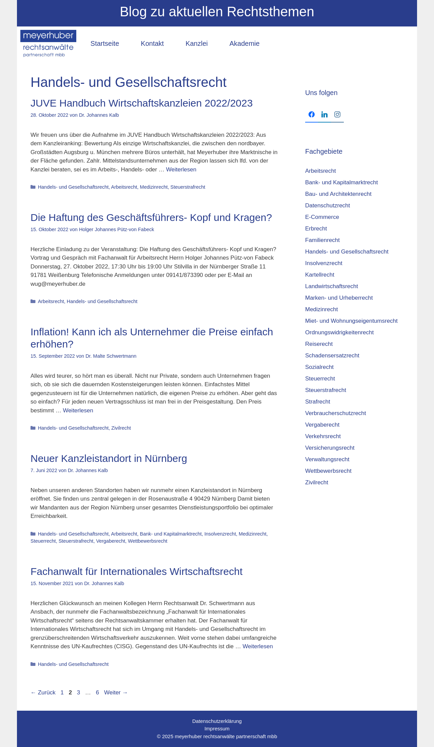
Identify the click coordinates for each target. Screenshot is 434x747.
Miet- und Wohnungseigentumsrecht (351, 321)
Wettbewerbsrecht (147, 541)
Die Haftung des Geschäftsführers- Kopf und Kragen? (151, 217)
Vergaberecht (110, 541)
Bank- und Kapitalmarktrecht (171, 534)
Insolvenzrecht (220, 534)
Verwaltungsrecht (327, 459)
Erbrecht (316, 228)
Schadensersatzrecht (332, 355)
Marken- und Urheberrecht (339, 298)
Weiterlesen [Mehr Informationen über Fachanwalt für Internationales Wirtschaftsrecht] (258, 646)
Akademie (245, 43)
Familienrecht (322, 240)
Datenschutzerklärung (217, 721)
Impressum (217, 728)
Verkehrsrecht (323, 436)
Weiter (116, 692)
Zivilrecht (121, 428)
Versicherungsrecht (330, 448)
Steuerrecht (43, 541)
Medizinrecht (154, 187)
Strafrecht (317, 401)
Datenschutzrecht (327, 205)
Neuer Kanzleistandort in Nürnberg (109, 458)
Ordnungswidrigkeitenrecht (339, 332)
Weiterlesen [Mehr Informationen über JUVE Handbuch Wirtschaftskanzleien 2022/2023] (181, 169)
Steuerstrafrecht (188, 187)
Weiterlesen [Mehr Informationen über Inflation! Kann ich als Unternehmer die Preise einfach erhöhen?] (78, 410)
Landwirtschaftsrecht (331, 286)
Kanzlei (196, 43)
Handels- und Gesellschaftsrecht (73, 187)
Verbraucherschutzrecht (335, 413)
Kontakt (152, 43)
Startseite (105, 43)
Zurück (43, 692)
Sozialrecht (319, 367)
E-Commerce (322, 217)
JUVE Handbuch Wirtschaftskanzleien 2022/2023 (142, 103)
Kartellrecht (319, 275)
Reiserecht (319, 344)
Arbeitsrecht (124, 187)
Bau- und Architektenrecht (338, 194)
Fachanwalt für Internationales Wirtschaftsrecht (136, 571)
